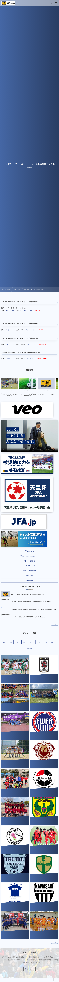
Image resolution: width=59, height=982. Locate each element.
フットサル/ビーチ (51, 642)
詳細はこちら (29, 969)
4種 (24, 642)
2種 (11, 642)
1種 (4, 642)
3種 (17, 642)
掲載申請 (29, 648)
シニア (39, 642)
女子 (31, 642)
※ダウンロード (10, 310)
